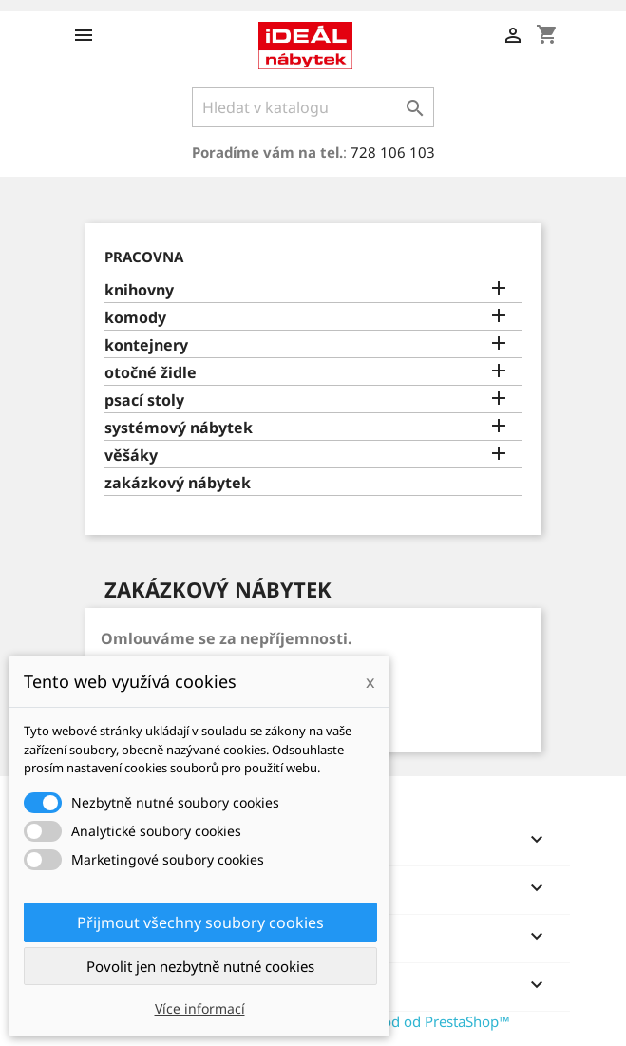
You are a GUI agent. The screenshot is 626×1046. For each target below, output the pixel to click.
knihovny (139, 290)
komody (135, 318)
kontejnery (146, 345)
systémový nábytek (178, 428)
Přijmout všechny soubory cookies (200, 922)
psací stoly (144, 400)
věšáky (131, 456)
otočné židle (150, 373)
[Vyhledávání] (313, 107)
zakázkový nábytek (177, 483)
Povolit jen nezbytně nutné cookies (200, 966)
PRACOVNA (143, 256)
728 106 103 (393, 152)
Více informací (200, 1008)
